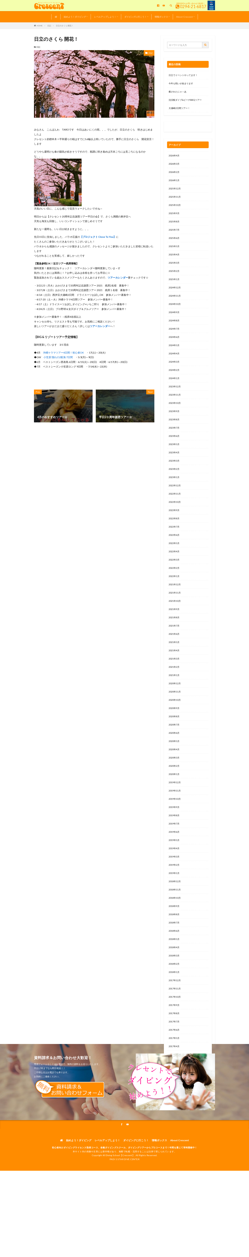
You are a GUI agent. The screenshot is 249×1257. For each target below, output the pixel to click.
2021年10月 (175, 601)
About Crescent (184, 16)
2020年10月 (175, 700)
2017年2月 (174, 1062)
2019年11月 (175, 790)
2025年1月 (174, 279)
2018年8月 (174, 914)
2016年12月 (175, 1079)
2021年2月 (174, 667)
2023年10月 (175, 403)
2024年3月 (174, 361)
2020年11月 (175, 691)
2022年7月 (174, 526)
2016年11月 (175, 1087)
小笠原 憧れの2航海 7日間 (58, 357)
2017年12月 (175, 980)
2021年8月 (174, 617)
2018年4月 (174, 947)
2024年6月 (174, 337)
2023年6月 (174, 436)
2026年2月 (174, 172)
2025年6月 (174, 238)
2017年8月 (174, 1013)
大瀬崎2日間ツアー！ (179, 108)
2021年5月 (174, 642)
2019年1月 (174, 873)
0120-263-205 (177, 127)
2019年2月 (174, 864)
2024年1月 (174, 378)
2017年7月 (174, 1021)
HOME (40, 25)
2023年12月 (175, 386)
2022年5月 (174, 543)
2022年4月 (174, 551)
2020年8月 (174, 716)
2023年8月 (174, 419)
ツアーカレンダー (118, 277)
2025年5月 (174, 246)
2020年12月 (175, 683)
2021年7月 (174, 625)
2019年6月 (174, 831)
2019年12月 (175, 782)
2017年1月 (174, 1071)
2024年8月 (174, 320)
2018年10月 (175, 897)
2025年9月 (174, 213)
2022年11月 (175, 493)
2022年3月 (174, 559)
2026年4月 (174, 155)
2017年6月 (174, 1029)
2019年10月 (175, 799)
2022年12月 (175, 485)
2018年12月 (175, 881)
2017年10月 (175, 996)
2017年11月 (175, 988)
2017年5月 (174, 1038)
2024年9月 (174, 312)
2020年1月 (174, 774)
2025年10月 (175, 205)
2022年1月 (174, 576)
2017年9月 (174, 1005)
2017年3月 (174, 1054)
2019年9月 (174, 807)
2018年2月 (174, 963)
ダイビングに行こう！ (135, 16)
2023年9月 (174, 411)
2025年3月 (174, 262)
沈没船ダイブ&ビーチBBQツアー (185, 99)
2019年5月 (174, 840)
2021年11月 (175, 592)
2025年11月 (175, 196)
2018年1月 (174, 972)
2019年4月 (174, 848)
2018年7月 (174, 922)
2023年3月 (174, 460)
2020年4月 (174, 749)
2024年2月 (174, 370)
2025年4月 (174, 254)
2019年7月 (174, 823)
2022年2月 (174, 568)
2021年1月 (174, 675)
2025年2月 (174, 271)
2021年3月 (174, 658)
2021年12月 (175, 584)
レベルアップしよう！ (105, 16)
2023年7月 (174, 427)
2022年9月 (174, 510)
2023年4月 (174, 452)
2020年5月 (174, 741)
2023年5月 (174, 444)
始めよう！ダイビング (75, 16)
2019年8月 (174, 815)
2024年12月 (175, 287)
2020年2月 (174, 766)
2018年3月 (174, 955)
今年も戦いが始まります (181, 83)
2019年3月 (174, 856)
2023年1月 (174, 477)
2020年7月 (174, 724)
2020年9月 (174, 708)
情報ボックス (161, 16)
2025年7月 (174, 229)
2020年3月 (174, 757)
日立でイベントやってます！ (183, 75)
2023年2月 (174, 469)
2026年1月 (174, 180)
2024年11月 (175, 295)
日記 (49, 25)
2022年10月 (175, 502)
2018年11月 (175, 889)
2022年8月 (174, 518)
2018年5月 (174, 939)
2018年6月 (174, 930)
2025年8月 (174, 221)
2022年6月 (174, 535)
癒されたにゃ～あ (177, 91)
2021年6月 (174, 634)
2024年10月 (175, 304)
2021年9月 (174, 609)
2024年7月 (174, 328)
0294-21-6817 (193, 6)
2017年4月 (174, 1046)
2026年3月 (174, 163)
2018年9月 (174, 906)
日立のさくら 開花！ (64, 25)
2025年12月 (175, 188)
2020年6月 (174, 733)
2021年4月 (174, 650)
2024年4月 (174, 353)
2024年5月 (174, 345)
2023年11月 (175, 394)
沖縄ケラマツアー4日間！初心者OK (63, 352)
